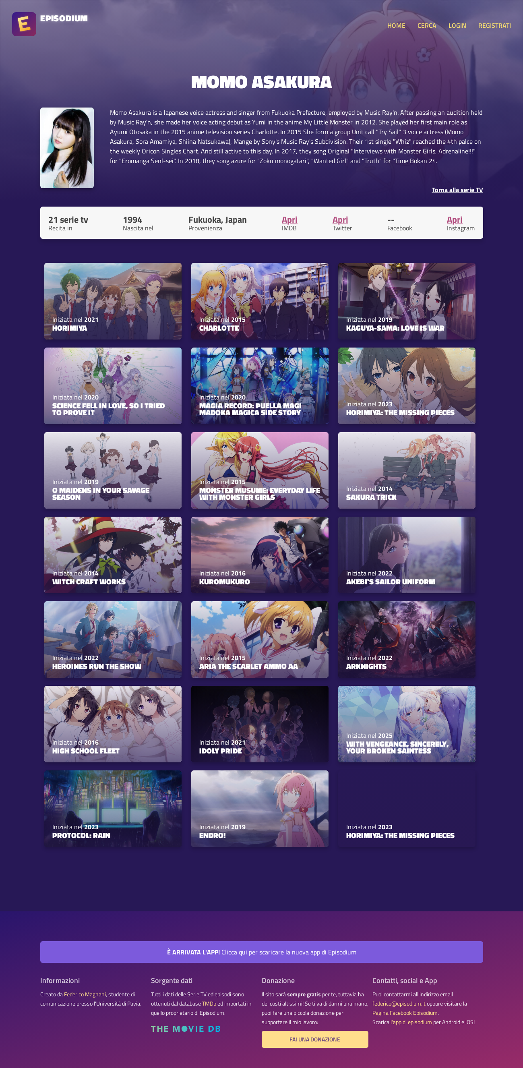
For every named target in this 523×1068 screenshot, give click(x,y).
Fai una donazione (314, 1039)
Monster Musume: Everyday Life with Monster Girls (259, 493)
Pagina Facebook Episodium (405, 1012)
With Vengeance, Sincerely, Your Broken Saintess (397, 747)
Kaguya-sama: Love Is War (395, 327)
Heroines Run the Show (96, 666)
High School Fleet (86, 750)
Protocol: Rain (81, 835)
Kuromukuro (224, 581)
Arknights (366, 666)
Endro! (212, 835)
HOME (396, 25)
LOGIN (457, 25)
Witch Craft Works (89, 581)
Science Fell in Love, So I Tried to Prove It (108, 409)
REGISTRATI (494, 25)
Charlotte (219, 327)
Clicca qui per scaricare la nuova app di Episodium (261, 952)
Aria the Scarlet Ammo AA (248, 666)
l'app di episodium (411, 1022)
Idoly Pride (220, 750)
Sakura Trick (371, 497)
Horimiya (69, 327)
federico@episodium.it (399, 1003)
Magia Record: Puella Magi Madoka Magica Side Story (250, 409)
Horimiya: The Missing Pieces (400, 412)
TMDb (209, 1003)
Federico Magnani (85, 994)
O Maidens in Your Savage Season (100, 493)
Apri (290, 219)
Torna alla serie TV (457, 190)
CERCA (427, 25)
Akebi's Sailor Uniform (390, 581)
